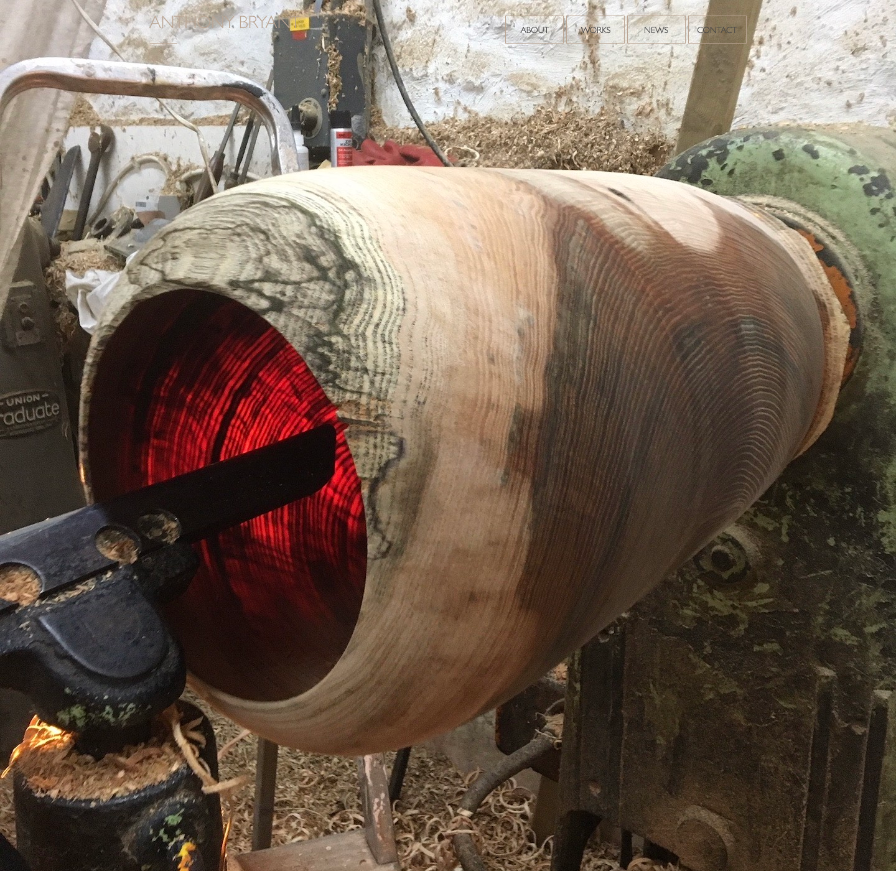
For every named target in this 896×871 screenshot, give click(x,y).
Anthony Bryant (227, 30)
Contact (717, 30)
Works (595, 30)
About (534, 30)
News (656, 30)
